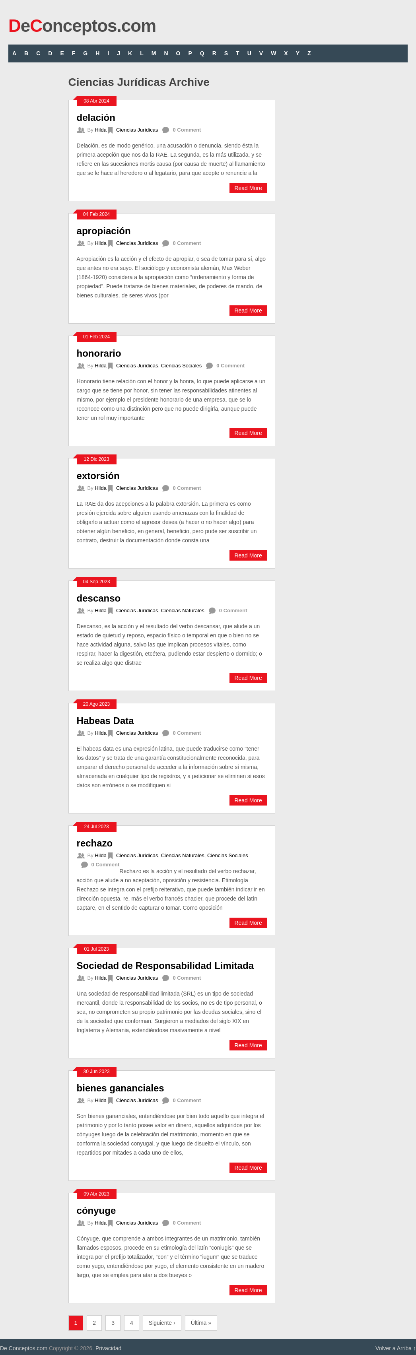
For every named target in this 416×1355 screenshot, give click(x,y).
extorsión (98, 475)
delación (96, 117)
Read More (248, 188)
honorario (99, 353)
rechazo (95, 843)
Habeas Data (105, 720)
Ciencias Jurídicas (137, 130)
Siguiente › (162, 1323)
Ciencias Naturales (182, 610)
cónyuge (96, 1210)
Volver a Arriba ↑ (395, 1348)
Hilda (101, 130)
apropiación (104, 230)
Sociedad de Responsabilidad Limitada (165, 965)
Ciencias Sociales (181, 366)
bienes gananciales (120, 1088)
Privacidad (108, 1348)
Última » (201, 1323)
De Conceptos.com (23, 1348)
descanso (99, 598)
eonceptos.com (82, 25)
